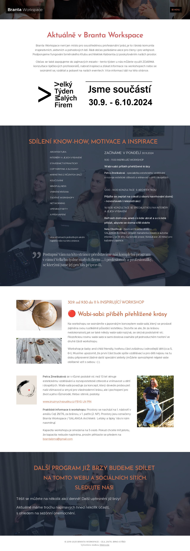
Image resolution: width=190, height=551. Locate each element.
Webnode (104, 545)
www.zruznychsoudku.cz (59, 401)
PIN (89, 401)
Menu (176, 9)
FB (77, 401)
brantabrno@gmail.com (58, 439)
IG (80, 401)
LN (84, 401)
